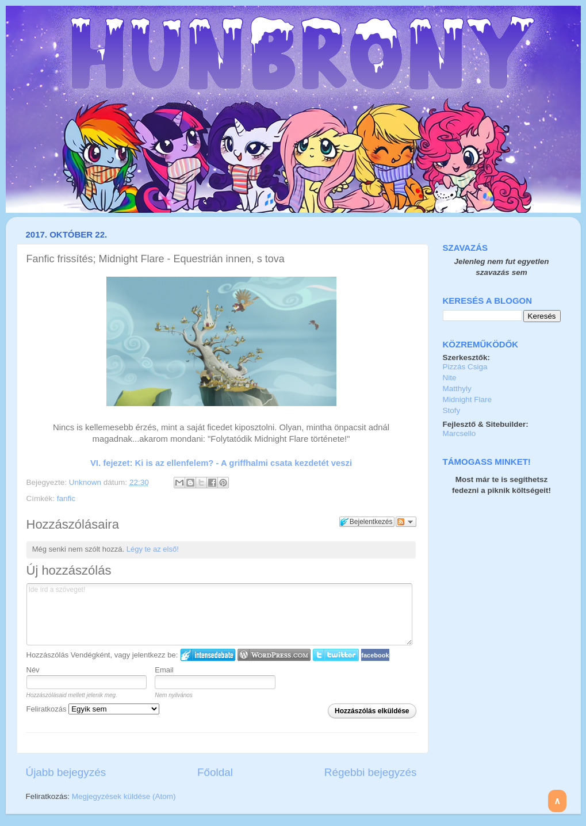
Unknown (86, 482)
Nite (450, 377)
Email (164, 670)
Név (33, 670)
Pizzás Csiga (465, 366)
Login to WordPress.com (274, 655)
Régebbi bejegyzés (370, 772)
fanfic (66, 498)
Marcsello (459, 433)
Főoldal (215, 772)
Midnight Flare (467, 399)
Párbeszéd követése (406, 522)
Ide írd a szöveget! (219, 614)
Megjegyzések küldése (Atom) (124, 796)
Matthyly (457, 388)
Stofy (452, 410)
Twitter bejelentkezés (336, 655)
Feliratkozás (93, 709)
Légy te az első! (153, 549)
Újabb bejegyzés (66, 772)
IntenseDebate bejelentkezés (208, 655)
